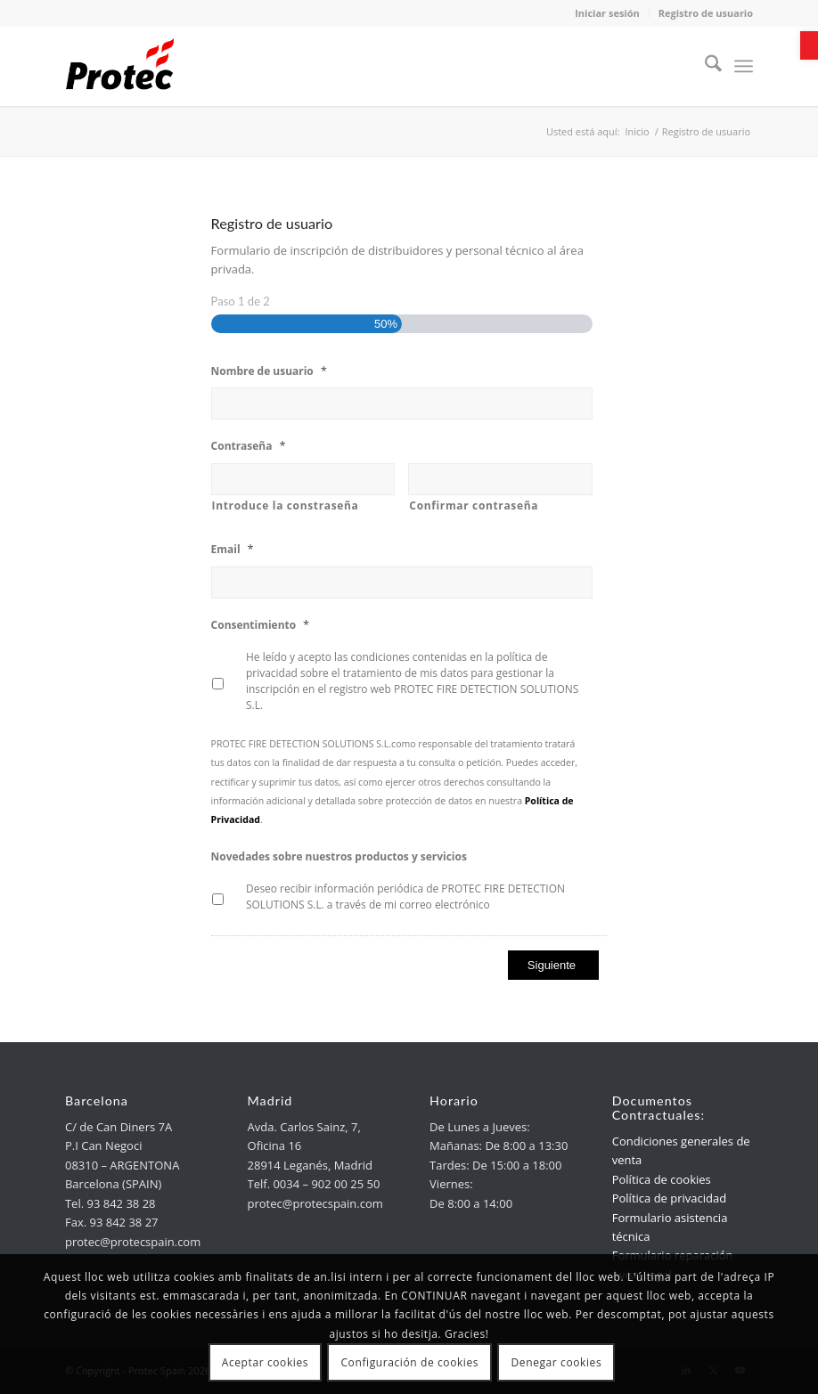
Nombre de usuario (269, 371)
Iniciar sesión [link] (607, 13)
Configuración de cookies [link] (409, 1362)
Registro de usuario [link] (705, 13)
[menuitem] (704, 66)
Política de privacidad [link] (669, 1198)
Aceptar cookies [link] (265, 1362)
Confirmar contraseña (473, 505)
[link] (809, 45)
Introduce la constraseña (285, 505)
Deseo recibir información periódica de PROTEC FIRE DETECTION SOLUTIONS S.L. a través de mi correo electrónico (405, 896)
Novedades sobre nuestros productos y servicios (339, 857)
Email (232, 549)
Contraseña (248, 445)
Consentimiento (260, 624)
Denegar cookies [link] (556, 1362)
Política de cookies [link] (661, 1179)
